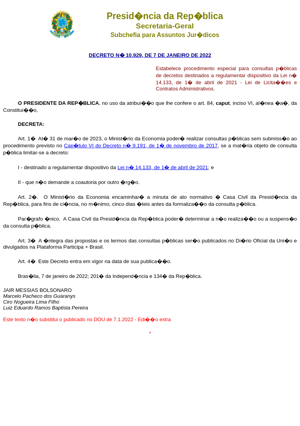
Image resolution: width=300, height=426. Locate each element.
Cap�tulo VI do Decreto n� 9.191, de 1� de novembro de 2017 (141, 145)
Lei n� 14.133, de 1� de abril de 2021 (163, 167)
